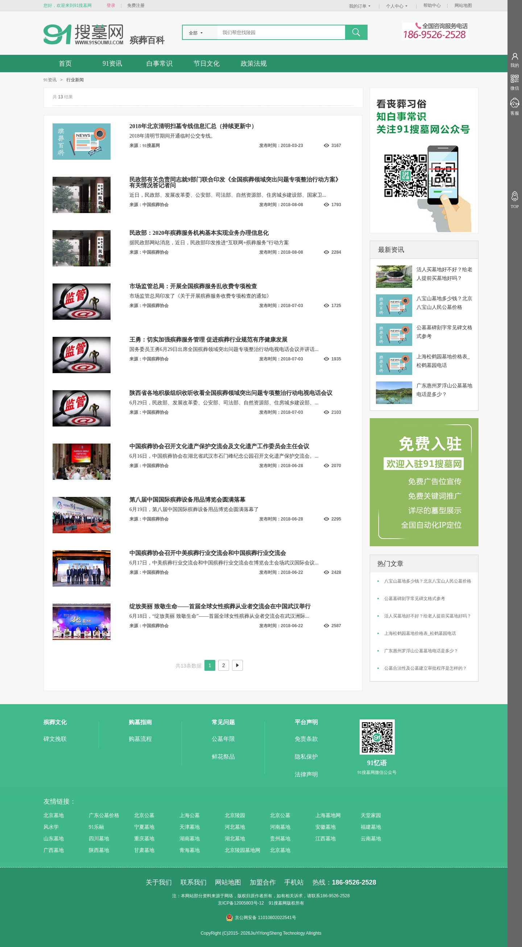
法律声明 (306, 774)
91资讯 (112, 63)
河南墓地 (280, 827)
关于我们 (159, 882)
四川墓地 (99, 838)
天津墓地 (189, 827)
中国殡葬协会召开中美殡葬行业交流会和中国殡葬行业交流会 (207, 553)
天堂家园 (371, 815)
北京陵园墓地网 (242, 850)
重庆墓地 (144, 838)
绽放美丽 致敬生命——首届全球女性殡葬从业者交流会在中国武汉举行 (220, 606)
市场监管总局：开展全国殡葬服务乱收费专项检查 (193, 286)
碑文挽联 (55, 739)
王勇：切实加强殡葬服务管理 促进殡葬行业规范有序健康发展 (208, 339)
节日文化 (207, 63)
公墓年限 (223, 739)
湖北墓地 (235, 838)
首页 (65, 63)
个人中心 (397, 6)
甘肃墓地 (144, 850)
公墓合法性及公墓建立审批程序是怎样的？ (425, 668)
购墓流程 (140, 739)
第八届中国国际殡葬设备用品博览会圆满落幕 (187, 500)
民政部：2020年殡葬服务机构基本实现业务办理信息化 (199, 233)
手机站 (294, 882)
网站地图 (463, 5)
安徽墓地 (325, 827)
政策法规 (254, 63)
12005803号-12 (249, 903)
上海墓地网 (328, 815)
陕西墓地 (99, 850)
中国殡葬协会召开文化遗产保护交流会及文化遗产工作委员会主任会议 (219, 446)
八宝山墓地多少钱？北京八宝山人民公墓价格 (427, 581)
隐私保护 (306, 757)
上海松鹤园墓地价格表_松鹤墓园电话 (420, 633)
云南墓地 (371, 838)
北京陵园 (235, 815)
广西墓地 (54, 850)
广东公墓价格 (104, 815)
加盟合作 (263, 882)
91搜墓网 (277, 903)
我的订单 (360, 6)
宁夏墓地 (144, 827)
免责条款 (306, 739)
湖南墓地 (189, 838)
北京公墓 (144, 815)
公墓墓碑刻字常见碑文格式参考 (414, 598)
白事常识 (159, 63)
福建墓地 (371, 827)
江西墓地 (325, 838)
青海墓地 (189, 850)
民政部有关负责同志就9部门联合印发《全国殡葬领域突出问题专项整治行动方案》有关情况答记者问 (235, 182)
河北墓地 (235, 827)
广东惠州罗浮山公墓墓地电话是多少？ (421, 650)
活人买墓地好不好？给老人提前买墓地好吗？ (427, 616)
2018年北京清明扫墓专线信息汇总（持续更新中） (193, 126)
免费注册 (136, 5)
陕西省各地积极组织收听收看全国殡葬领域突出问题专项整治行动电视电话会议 (230, 393)
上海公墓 (189, 815)
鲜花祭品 (223, 757)
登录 (111, 5)
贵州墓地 (280, 838)
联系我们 (194, 882)
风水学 (51, 827)
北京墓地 (54, 815)
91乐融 (96, 827)
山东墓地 (54, 838)
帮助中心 (432, 5)
